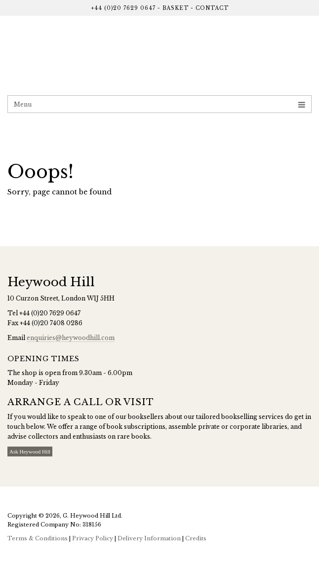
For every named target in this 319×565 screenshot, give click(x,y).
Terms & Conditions (37, 538)
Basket (175, 8)
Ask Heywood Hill (29, 451)
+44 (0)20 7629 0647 (123, 8)
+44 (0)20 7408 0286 (51, 323)
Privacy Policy (92, 538)
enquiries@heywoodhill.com (71, 337)
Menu (159, 104)
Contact (212, 8)
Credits (195, 538)
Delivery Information (149, 538)
